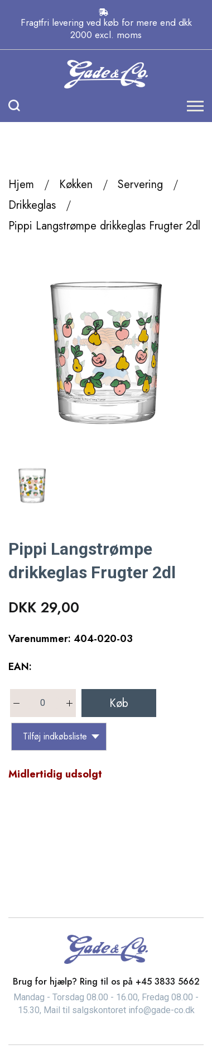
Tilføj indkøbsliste (61, 736)
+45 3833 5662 (168, 981)
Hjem (21, 184)
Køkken (76, 184)
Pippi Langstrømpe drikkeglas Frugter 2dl (104, 226)
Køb (118, 703)
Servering (140, 184)
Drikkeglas (32, 205)
